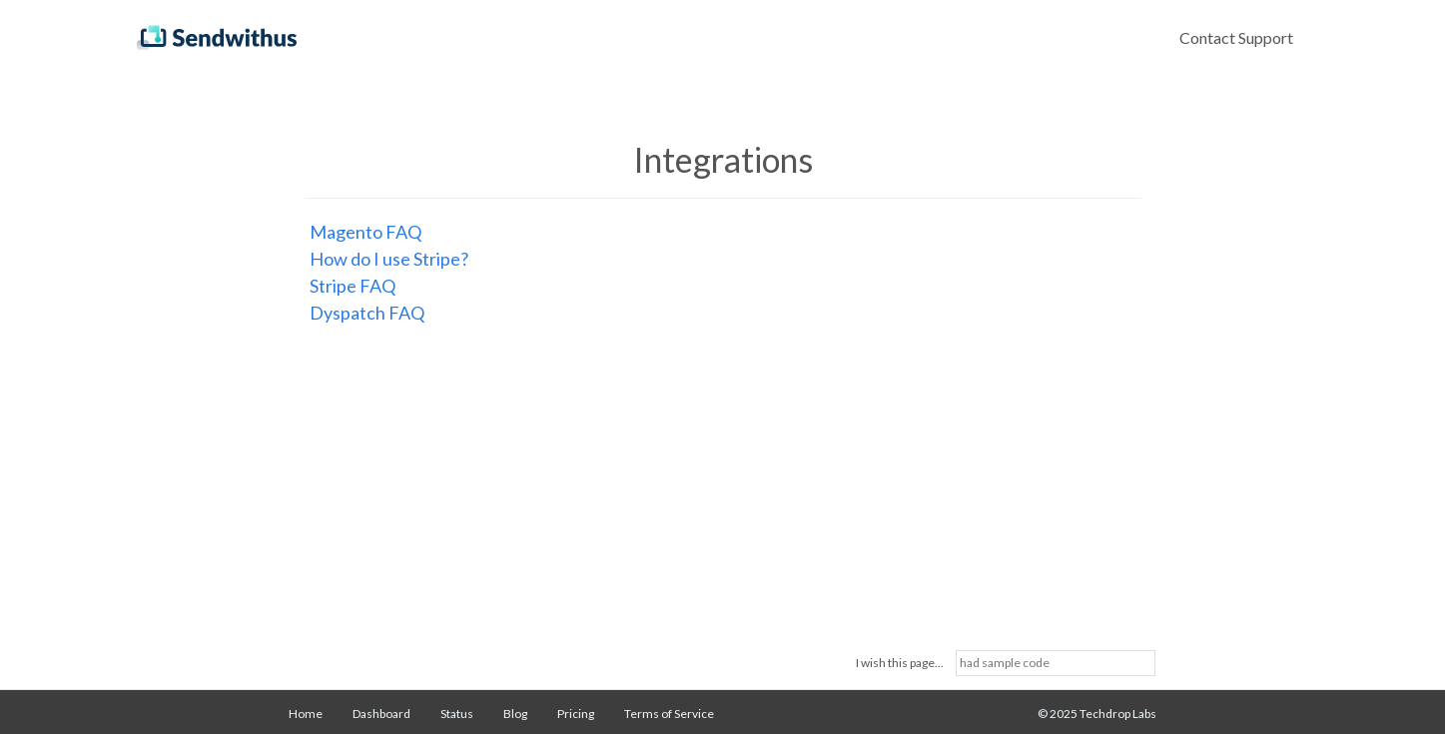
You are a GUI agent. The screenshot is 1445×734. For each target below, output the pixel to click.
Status (456, 713)
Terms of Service (669, 713)
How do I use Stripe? (389, 259)
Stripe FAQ (352, 286)
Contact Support (1236, 37)
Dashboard (381, 713)
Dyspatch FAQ (367, 313)
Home (306, 713)
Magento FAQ (365, 232)
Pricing (575, 713)
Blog (515, 713)
